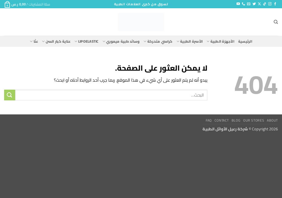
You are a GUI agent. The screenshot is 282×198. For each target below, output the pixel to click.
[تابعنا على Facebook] (275, 4)
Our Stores (253, 120)
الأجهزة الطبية (220, 41)
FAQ (209, 120)
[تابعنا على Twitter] (254, 4)
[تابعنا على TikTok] (264, 4)
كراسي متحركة (157, 41)
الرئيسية (245, 41)
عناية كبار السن (56, 41)
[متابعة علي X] (259, 4)
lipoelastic (86, 41)
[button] (27, 4)
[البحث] (276, 22)
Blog (236, 120)
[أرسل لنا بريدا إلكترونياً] (248, 4)
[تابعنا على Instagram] (270, 4)
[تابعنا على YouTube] (238, 4)
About (272, 120)
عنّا (34, 41)
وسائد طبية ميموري (121, 41)
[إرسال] (9, 95)
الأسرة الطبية (190, 41)
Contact (222, 120)
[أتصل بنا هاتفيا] (243, 4)
